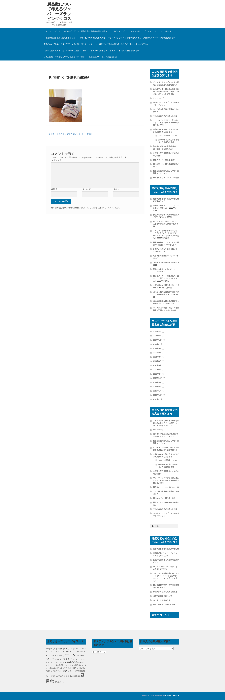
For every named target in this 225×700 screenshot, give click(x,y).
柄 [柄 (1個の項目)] (52, 676)
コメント (56, 160)
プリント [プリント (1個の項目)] (75, 659)
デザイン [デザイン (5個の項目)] (69, 655)
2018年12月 (157, 378)
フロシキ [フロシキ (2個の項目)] (67, 659)
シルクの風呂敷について (167, 135)
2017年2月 (157, 387)
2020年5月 (157, 370)
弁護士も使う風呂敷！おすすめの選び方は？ (62, 50)
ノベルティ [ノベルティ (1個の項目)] (80, 655)
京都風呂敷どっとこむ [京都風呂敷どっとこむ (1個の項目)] (63, 665)
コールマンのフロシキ (161, 262)
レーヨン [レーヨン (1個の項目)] (59, 662)
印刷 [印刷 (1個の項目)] (69, 668)
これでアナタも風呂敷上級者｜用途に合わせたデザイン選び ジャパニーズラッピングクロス (166, 91)
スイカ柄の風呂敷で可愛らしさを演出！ (60, 38)
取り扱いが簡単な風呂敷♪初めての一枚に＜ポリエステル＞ (124, 44)
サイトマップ (118, 31)
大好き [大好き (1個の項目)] (48, 671)
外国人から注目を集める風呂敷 (165, 249)
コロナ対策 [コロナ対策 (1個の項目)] (79, 651)
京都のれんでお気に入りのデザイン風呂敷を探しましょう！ (69, 44)
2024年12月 (157, 340)
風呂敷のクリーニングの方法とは (103, 57)
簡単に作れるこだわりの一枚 (164, 269)
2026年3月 (157, 332)
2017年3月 (157, 382)
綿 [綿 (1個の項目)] (79, 676)
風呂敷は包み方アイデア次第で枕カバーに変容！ (70, 134)
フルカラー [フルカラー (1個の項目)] (59, 659)
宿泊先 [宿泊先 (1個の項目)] (65, 671)
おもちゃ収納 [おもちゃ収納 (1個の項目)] (57, 649)
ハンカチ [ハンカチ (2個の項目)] (50, 659)
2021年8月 (157, 357)
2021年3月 (157, 361)
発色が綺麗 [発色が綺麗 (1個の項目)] (73, 676)
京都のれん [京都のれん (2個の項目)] (72, 662)
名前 (54, 189)
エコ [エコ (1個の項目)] (61, 651)
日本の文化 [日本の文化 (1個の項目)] (79, 671)
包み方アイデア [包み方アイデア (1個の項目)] (61, 668)
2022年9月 (157, 348)
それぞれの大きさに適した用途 (92, 38)
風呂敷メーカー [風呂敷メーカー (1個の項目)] (60, 682)
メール (86, 189)
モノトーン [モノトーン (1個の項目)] (52, 662)
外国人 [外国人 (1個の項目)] (74, 668)
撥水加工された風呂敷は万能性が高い (125, 50)
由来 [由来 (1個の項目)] (67, 676)
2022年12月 (157, 344)
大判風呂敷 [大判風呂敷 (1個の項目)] (81, 668)
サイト (116, 189)
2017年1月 (157, 391)
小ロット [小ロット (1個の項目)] (71, 671)
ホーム (48, 31)
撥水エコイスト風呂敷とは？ (95, 50)
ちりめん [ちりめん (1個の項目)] (66, 649)
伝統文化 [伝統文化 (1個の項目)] (52, 668)
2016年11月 (157, 399)
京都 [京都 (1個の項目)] (64, 662)
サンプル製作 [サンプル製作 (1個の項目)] (57, 655)
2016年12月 (157, 395)
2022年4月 (157, 353)
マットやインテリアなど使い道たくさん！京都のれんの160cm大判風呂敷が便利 (141, 38)
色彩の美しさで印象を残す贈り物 (166, 199)
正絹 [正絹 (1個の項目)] (60, 676)
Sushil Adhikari (172, 696)
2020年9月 (157, 365)
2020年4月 (157, 374)
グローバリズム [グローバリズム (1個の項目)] (68, 651)
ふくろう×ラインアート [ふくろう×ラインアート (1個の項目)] (77, 649)
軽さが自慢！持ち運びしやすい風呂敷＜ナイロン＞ (65, 57)
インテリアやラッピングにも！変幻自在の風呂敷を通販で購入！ (82, 31)
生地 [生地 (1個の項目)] (63, 676)
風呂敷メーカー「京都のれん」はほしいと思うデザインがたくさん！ (166, 278)
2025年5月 (157, 336)
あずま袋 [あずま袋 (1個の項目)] (49, 649)
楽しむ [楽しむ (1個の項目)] (55, 676)
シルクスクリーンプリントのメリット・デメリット (150, 31)
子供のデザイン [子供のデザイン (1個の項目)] (56, 671)
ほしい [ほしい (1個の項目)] (48, 651)
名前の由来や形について (162, 256)
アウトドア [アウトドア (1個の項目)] (55, 651)
